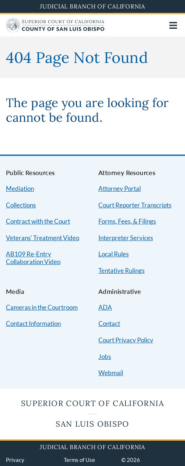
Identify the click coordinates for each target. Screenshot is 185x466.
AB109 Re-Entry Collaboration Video (33, 258)
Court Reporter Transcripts (134, 205)
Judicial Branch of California (92, 6)
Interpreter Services (125, 238)
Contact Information (33, 323)
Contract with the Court (38, 221)
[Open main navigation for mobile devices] (173, 25)
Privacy (15, 459)
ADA (105, 307)
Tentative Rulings (121, 270)
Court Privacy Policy (125, 340)
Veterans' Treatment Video (42, 238)
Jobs (104, 356)
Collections (21, 205)
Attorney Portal (119, 188)
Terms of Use (79, 459)
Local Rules (113, 254)
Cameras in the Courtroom (42, 307)
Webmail (110, 373)
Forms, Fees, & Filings (127, 221)
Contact (109, 323)
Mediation (20, 188)
